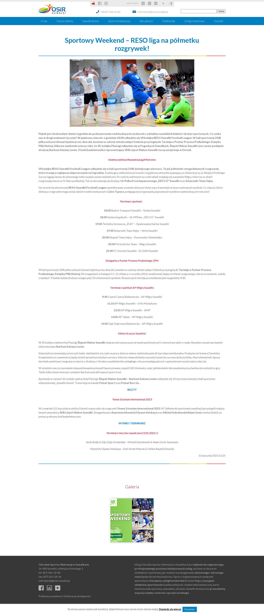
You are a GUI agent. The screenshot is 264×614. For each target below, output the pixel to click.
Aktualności (146, 21)
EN (143, 3)
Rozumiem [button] (190, 609)
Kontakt (218, 21)
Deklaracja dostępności (77, 596)
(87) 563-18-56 (52, 576)
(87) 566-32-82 (52, 572)
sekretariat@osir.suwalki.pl (153, 11)
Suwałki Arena (90, 21)
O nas (44, 21)
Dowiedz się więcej (170, 609)
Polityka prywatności (51, 596)
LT (149, 3)
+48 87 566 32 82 (110, 11)
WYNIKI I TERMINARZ (132, 423)
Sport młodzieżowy (119, 21)
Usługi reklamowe (194, 21)
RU (156, 3)
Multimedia (168, 21)
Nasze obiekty (65, 21)
